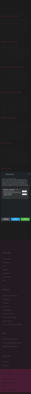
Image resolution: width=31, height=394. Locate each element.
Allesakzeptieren (25, 210)
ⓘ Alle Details (6, 206)
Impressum (4, 187)
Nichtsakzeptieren (15, 210)
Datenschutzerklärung (11, 187)
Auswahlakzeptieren (6, 210)
